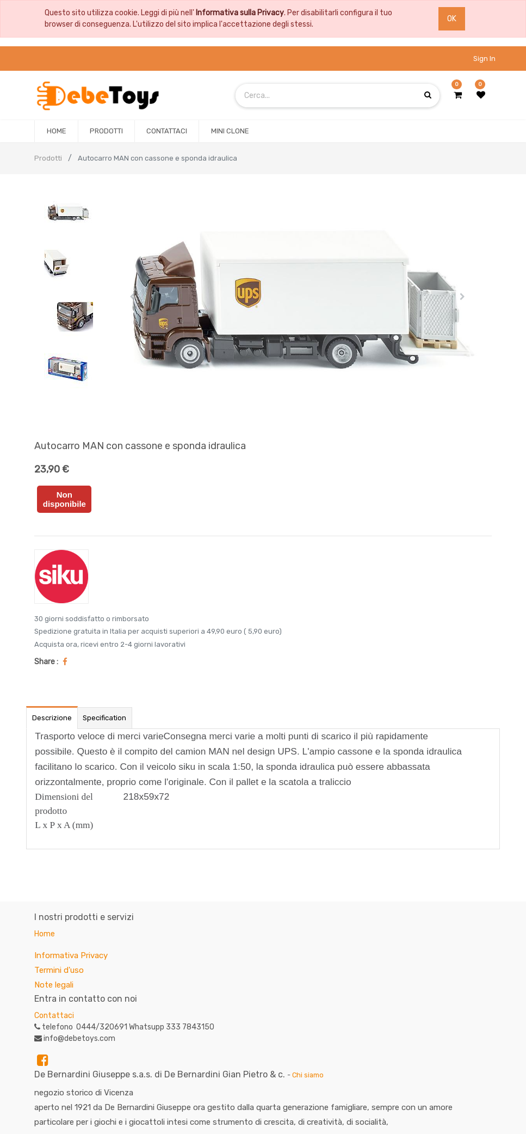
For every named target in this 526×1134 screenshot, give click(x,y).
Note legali (53, 985)
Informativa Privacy (71, 955)
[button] (132, 297)
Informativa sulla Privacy (240, 12)
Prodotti (48, 158)
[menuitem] (56, 131)
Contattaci (54, 1015)
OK (451, 18)
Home (44, 934)
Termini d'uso (59, 970)
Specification (104, 718)
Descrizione (52, 718)
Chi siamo (308, 1075)
